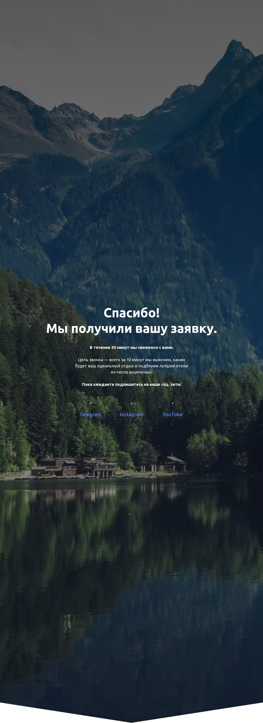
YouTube (173, 414)
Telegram (91, 414)
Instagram (131, 414)
